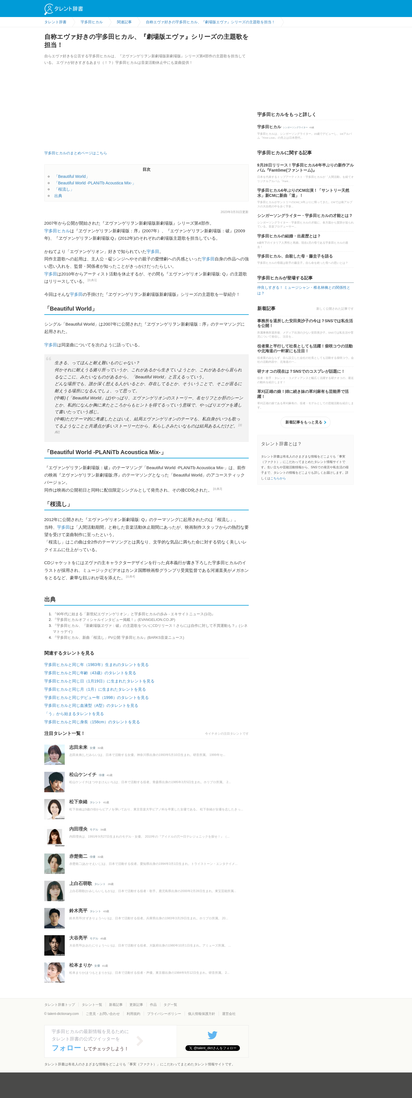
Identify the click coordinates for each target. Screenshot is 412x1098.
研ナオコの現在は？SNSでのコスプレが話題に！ (301, 371)
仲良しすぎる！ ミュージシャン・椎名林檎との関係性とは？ (304, 290)
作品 (153, 1005)
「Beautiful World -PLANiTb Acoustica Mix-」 (95, 183)
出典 (58, 195)
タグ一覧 (170, 1005)
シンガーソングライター (295, 127)
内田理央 (78, 829)
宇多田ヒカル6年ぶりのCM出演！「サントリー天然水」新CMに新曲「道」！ (303, 193)
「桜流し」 (64, 189)
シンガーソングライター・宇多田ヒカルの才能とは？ (305, 215)
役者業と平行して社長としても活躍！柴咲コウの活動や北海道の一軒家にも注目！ (305, 348)
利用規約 (133, 1014)
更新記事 (136, 1005)
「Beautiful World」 (72, 176)
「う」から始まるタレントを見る (74, 713)
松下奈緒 (78, 801)
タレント (95, 802)
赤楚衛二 (78, 856)
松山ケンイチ (83, 774)
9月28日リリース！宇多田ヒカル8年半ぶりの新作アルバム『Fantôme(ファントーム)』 (305, 167)
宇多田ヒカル (57, 230)
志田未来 (78, 747)
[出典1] (92, 280)
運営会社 (229, 1014)
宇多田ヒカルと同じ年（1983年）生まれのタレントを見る (96, 664)
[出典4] (130, 576)
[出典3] (217, 488)
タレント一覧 (92, 1005)
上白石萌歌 (80, 883)
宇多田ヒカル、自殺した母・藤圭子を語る (295, 256)
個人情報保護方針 (201, 1014)
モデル (94, 829)
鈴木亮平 (78, 910)
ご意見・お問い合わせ (103, 1014)
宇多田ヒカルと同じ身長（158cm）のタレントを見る (92, 722)
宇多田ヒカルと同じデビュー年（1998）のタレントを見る (96, 697)
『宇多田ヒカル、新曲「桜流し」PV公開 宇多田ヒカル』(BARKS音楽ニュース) (118, 637)
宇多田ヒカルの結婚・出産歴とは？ (289, 236)
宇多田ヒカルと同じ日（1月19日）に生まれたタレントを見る (99, 681)
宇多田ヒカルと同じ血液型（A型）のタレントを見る (91, 705)
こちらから (278, 478)
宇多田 (153, 251)
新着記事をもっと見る (303, 422)
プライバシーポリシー (164, 1014)
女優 (92, 747)
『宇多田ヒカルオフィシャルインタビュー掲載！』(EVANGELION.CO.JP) (114, 620)
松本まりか (80, 965)
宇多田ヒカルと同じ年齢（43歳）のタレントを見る (90, 673)
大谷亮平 (78, 937)
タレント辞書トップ (59, 1005)
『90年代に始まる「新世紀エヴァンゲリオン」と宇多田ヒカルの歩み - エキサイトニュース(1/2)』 (134, 614)
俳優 (101, 775)
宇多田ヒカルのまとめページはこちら (75, 153)
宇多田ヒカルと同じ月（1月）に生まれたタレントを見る (95, 689)
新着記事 (116, 1005)
